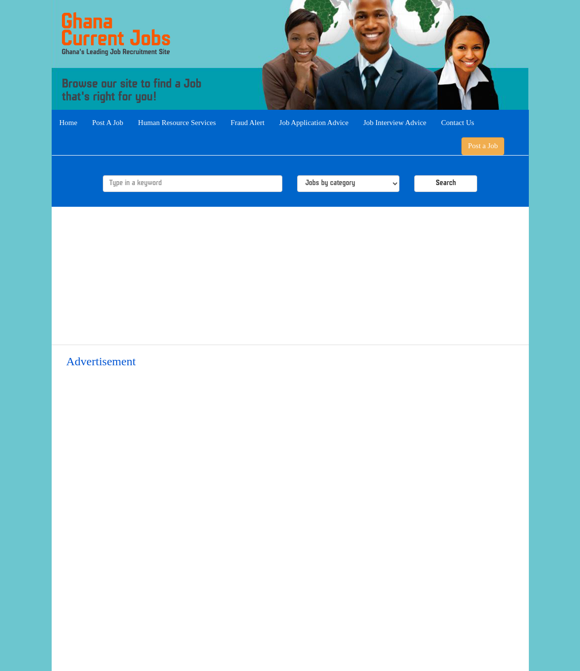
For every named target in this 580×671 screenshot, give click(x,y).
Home (69, 123)
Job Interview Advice (394, 123)
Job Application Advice (314, 123)
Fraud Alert (248, 123)
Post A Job (107, 123)
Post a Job (483, 146)
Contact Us (457, 123)
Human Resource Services (177, 123)
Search (446, 183)
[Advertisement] (290, 276)
